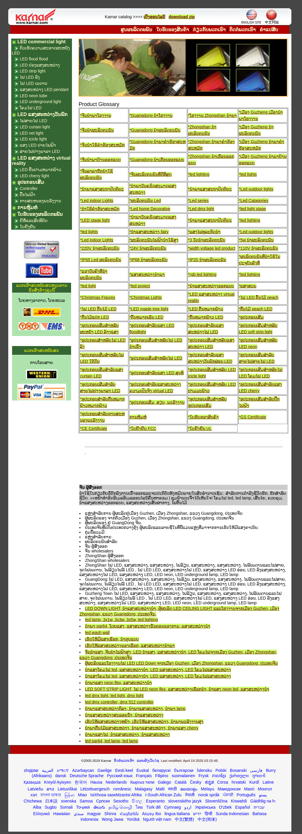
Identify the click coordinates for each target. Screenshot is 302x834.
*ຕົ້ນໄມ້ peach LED (256, 309)
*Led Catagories (253, 200)
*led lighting (198, 174)
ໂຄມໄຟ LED (31, 107)
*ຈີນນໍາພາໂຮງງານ (95, 115)
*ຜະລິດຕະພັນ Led (145, 200)
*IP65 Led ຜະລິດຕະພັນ (100, 259)
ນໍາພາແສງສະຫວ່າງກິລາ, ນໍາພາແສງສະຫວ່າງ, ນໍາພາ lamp (135, 708)
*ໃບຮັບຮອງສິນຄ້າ (203, 417)
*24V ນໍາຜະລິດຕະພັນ (147, 248)
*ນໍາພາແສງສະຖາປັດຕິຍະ (102, 189)
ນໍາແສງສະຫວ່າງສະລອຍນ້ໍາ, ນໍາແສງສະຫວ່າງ (124, 715)
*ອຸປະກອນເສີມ (251, 317)
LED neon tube (33, 95)
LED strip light (32, 71)
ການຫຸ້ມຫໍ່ (138, 417)
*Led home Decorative (149, 208)
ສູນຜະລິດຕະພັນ (136, 29)
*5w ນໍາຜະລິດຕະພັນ (256, 240)
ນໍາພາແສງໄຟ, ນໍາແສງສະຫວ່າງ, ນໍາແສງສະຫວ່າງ (127, 734)
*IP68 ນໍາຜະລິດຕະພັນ (148, 259)
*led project (139, 286)
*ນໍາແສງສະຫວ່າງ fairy (149, 231)
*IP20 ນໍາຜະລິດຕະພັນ (207, 259)
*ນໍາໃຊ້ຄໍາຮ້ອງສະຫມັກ (99, 208)
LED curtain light (35, 127)
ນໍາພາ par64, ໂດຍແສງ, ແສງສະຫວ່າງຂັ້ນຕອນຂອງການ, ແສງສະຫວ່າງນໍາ (147, 626)
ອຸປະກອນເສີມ (30, 182)
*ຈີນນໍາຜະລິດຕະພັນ (97, 130)
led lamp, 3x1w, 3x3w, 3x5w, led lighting (121, 619)
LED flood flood (34, 59)
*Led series (198, 200)
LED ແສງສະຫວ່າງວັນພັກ (42, 114)
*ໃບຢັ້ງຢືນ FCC (142, 428)
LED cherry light (34, 175)
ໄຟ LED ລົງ (30, 77)
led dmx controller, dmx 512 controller (119, 702)
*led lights (248, 174)
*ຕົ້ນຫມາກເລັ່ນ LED (146, 317)
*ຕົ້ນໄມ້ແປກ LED (94, 317)
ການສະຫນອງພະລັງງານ (40, 200)
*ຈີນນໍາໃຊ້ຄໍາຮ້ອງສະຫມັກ (102, 145)
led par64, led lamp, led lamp (111, 741)
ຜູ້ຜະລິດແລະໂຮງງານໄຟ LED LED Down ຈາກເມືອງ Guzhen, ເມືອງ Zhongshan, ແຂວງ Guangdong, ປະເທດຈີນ (181, 663)
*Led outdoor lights (256, 189)
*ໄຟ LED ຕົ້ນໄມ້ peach (259, 297)
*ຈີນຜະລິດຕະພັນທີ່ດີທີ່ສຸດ (150, 174)
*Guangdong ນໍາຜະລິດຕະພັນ (155, 130)
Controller (29, 188)
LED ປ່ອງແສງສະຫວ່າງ (40, 65)
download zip (182, 16)
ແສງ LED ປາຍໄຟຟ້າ (38, 145)
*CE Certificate (93, 428)
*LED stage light (94, 220)
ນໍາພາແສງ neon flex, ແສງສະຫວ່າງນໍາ (118, 682)
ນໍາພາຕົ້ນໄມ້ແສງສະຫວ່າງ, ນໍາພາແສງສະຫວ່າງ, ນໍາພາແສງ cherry (141, 728)
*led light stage (252, 208)
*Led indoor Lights (96, 200)
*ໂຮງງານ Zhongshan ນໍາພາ (212, 115)
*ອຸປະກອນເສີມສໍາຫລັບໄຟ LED (156, 358)
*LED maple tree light (148, 309)
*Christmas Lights (145, 297)
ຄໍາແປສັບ (269, 29)
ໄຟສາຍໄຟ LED (33, 120)
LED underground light (40, 101)
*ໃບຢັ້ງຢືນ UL (200, 428)
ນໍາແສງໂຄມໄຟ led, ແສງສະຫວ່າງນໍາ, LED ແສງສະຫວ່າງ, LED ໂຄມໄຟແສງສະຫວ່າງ (158, 669)
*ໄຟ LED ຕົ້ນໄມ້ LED (98, 309)
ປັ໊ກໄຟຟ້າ (27, 194)
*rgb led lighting (202, 274)
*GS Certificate (252, 417)
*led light (88, 286)
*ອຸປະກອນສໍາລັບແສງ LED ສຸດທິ (156, 372)
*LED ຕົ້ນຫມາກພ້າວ (206, 309)
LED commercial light (41, 41)
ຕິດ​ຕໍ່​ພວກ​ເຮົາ (242, 29)
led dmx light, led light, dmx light (114, 695)
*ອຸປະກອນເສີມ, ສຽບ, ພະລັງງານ (157, 402)
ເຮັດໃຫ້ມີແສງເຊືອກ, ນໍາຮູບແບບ (112, 639)
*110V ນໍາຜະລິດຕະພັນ (258, 248)
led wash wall (97, 632)
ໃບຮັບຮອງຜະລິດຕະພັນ (40, 214)
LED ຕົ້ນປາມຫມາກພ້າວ (40, 169)
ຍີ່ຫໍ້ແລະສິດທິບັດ (33, 220)
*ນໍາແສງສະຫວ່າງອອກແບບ (211, 286)
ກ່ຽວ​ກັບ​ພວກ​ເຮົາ (209, 29)
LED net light (31, 133)
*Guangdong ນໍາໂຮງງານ (151, 115)
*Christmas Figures (97, 297)
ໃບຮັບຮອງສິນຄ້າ (172, 29)
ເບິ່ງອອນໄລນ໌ (154, 16)
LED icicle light (33, 139)
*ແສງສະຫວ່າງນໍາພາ (147, 274)
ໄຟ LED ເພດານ (33, 83)
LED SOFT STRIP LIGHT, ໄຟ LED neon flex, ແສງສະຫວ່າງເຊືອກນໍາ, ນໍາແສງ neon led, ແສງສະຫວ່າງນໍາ (177, 689)
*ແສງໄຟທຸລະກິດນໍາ (204, 231)
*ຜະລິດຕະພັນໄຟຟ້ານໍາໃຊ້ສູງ (153, 240)
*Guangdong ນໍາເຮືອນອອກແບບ (157, 159)
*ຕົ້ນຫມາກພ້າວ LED (206, 317)
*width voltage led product (211, 248)
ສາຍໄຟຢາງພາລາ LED (40, 151)
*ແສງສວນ (247, 286)
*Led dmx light (201, 208)
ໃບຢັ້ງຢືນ (27, 226)
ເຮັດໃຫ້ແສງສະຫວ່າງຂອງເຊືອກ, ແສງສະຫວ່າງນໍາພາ (130, 645)
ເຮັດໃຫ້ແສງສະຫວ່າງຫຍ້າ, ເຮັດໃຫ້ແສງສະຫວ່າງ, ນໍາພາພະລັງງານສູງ (144, 721)
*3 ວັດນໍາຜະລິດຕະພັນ (206, 240)
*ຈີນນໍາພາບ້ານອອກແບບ (100, 159)
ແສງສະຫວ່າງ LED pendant (44, 89)
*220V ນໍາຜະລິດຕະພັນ (99, 248)
